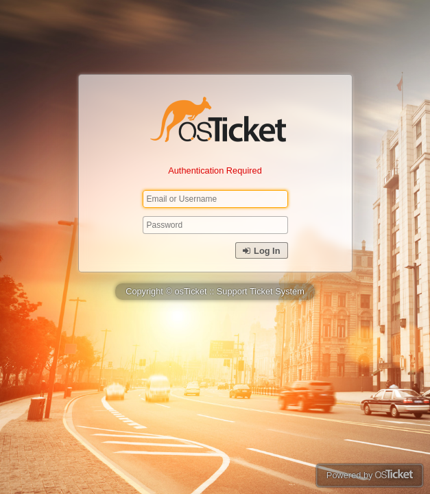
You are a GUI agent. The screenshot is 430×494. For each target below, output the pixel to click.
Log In (261, 251)
